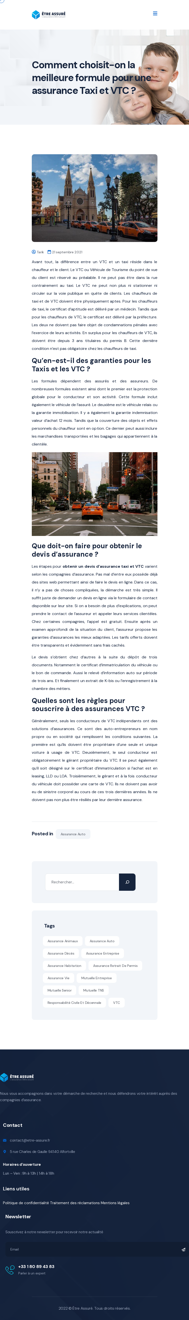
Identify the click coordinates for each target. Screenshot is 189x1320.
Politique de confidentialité (26, 1202)
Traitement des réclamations (75, 1202)
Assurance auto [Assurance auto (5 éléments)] (102, 941)
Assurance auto (73, 834)
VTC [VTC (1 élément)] (116, 1002)
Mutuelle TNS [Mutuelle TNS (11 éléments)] (93, 990)
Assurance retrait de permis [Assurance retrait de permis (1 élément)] (115, 965)
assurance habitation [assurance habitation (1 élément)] (64, 965)
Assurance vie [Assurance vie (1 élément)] (58, 978)
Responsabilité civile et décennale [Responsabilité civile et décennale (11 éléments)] (74, 1002)
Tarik (40, 252)
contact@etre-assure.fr (30, 1140)
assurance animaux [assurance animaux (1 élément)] (63, 941)
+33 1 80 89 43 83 (36, 1266)
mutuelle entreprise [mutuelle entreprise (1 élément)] (96, 978)
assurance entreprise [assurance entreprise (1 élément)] (102, 953)
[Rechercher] (127, 882)
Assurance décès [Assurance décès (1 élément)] (61, 953)
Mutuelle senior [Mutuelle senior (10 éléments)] (60, 990)
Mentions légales (115, 1202)
